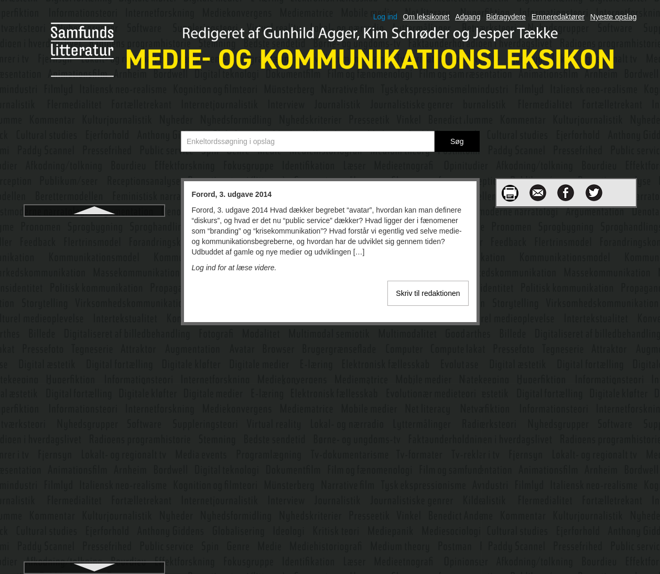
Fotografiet (94, 377)
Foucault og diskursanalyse (94, 415)
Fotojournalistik (93, 396)
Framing (94, 434)
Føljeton (94, 539)
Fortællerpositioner (94, 321)
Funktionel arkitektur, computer (94, 501)
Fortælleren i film (94, 302)
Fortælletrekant (93, 340)
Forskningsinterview (94, 264)
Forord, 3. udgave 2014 (94, 227)
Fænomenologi (94, 520)
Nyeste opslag (613, 17)
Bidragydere (506, 17)
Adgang (467, 17)
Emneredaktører (558, 17)
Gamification (94, 558)
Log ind (385, 17)
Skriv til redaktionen (428, 293)
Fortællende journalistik (94, 283)
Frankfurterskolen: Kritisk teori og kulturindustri (94, 477)
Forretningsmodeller (94, 245)
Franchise (94, 453)
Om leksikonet (426, 17)
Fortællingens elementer (94, 359)
